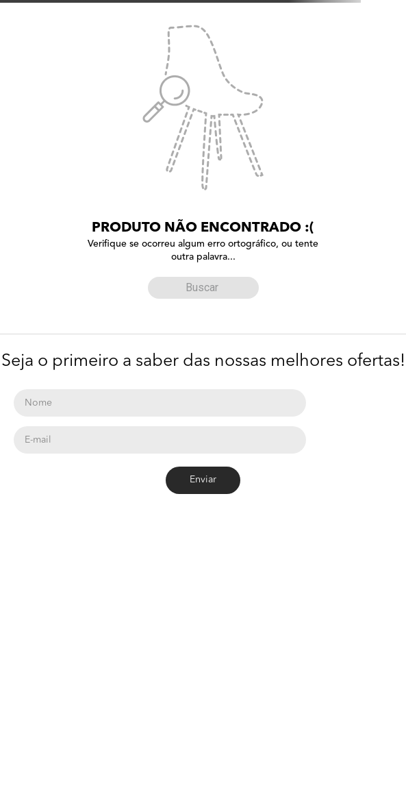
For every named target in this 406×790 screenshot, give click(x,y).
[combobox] (203, 285)
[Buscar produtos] (161, 288)
